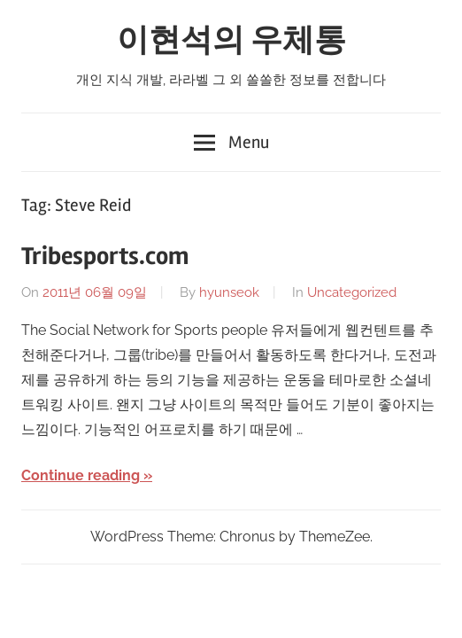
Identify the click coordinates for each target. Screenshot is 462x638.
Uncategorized (352, 292)
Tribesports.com (105, 256)
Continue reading (80, 475)
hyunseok (229, 292)
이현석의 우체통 (231, 40)
